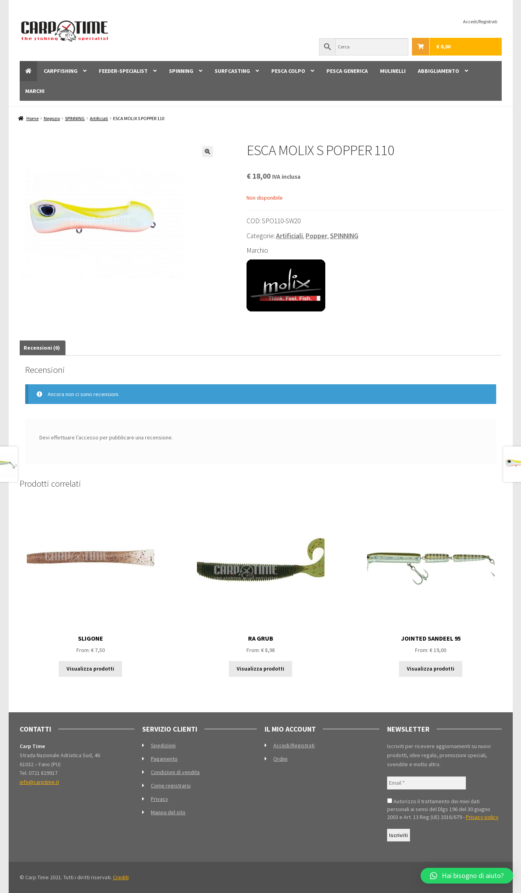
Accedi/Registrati (480, 21)
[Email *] (426, 782)
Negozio (52, 118)
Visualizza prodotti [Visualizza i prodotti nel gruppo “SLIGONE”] (90, 668)
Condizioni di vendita (175, 772)
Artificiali (99, 118)
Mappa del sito (168, 812)
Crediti (121, 877)
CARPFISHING (61, 70)
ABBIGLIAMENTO (438, 70)
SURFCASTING (232, 70)
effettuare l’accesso (74, 437)
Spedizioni (163, 745)
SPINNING (181, 70)
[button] (207, 151)
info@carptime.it (39, 782)
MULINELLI (393, 70)
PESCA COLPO (288, 70)
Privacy (159, 798)
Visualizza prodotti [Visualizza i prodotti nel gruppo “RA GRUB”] (260, 668)
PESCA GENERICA (347, 70)
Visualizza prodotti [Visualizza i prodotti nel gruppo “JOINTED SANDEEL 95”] (430, 668)
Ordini (280, 758)
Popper (316, 236)
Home (32, 118)
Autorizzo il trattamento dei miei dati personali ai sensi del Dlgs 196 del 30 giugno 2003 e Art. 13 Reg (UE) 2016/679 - (443, 809)
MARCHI (34, 90)
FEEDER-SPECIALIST (123, 70)
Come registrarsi (171, 785)
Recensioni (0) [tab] (42, 347)
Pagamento (164, 758)
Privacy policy (482, 817)
